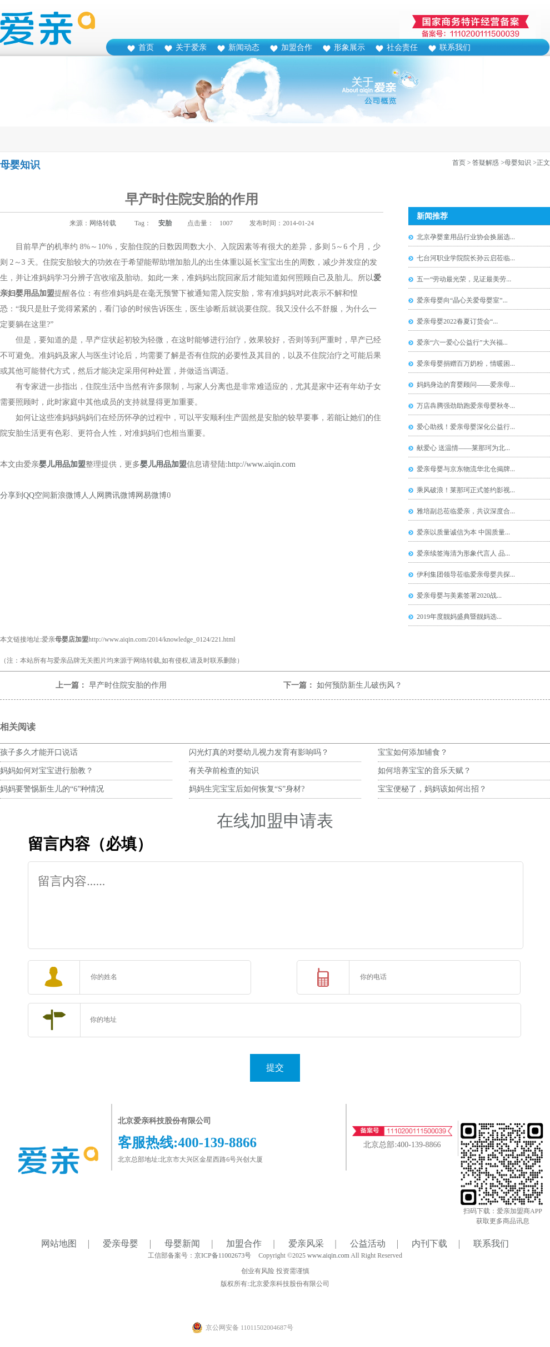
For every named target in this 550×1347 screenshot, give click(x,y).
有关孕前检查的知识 (224, 770)
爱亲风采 (306, 1243)
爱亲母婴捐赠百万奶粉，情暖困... (466, 363)
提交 (275, 1067)
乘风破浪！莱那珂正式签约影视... (466, 490)
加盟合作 (296, 47)
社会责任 (402, 47)
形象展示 (349, 47)
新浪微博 (65, 495)
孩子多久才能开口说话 (39, 752)
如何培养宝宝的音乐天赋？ (424, 770)
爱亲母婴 (120, 1243)
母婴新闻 (182, 1243)
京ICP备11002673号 (222, 1255)
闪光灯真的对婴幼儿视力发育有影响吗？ (263, 752)
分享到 (11, 495)
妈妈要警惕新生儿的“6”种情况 (52, 789)
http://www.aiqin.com (262, 464)
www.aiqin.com (328, 1255)
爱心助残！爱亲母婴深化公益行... (466, 427)
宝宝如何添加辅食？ (413, 752)
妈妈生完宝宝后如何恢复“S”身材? (246, 789)
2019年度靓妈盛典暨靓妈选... (459, 616)
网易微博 (151, 495)
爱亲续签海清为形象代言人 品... (463, 553)
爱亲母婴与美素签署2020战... (459, 595)
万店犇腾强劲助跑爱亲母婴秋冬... (466, 406)
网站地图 (59, 1243)
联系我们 (455, 47)
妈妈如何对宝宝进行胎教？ (46, 770)
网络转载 (102, 223)
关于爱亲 (191, 47)
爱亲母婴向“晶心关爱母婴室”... (462, 300)
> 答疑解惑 (483, 163)
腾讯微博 (120, 495)
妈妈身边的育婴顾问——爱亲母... (466, 385)
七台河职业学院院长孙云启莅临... (466, 258)
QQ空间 (36, 495)
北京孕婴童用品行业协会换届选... (466, 237)
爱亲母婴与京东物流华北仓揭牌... (466, 469)
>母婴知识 (516, 163)
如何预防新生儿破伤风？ (359, 685)
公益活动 (368, 1243)
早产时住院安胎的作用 (128, 685)
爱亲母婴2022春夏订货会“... (457, 321)
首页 (146, 47)
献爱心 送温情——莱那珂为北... (463, 448)
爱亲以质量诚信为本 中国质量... (463, 532)
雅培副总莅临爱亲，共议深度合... (466, 511)
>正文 (541, 163)
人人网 (92, 495)
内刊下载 (429, 1243)
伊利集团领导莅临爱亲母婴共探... (466, 574)
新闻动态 (243, 47)
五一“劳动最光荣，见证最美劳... (464, 279)
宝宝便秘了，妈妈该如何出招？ (432, 789)
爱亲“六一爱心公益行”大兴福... (462, 342)
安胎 (165, 223)
